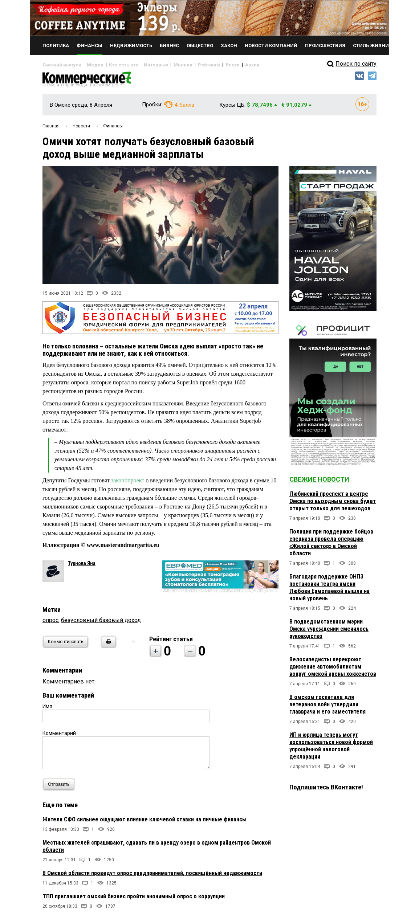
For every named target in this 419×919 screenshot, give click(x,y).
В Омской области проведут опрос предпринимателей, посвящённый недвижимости (152, 876)
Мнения (164, 64)
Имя (47, 709)
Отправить (60, 787)
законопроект (127, 483)
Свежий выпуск (58, 64)
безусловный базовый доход (101, 623)
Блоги (208, 64)
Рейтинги (187, 64)
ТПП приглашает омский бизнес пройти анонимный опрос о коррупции (133, 899)
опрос (50, 623)
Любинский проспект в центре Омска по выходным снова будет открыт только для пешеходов (332, 504)
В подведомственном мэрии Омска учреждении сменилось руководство (329, 631)
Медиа (88, 64)
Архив (226, 64)
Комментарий (59, 736)
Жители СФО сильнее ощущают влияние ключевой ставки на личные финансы (144, 822)
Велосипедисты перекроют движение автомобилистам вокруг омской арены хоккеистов (332, 669)
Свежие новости (319, 482)
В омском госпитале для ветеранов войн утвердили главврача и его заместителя (327, 707)
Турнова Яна (81, 566)
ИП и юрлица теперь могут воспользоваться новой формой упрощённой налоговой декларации (331, 748)
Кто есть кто (112, 64)
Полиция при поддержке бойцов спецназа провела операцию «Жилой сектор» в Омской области (331, 545)
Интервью (141, 64)
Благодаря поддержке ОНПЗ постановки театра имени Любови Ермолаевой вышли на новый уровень (329, 590)
